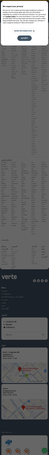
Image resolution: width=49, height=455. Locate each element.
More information (24, 31)
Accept (24, 38)
